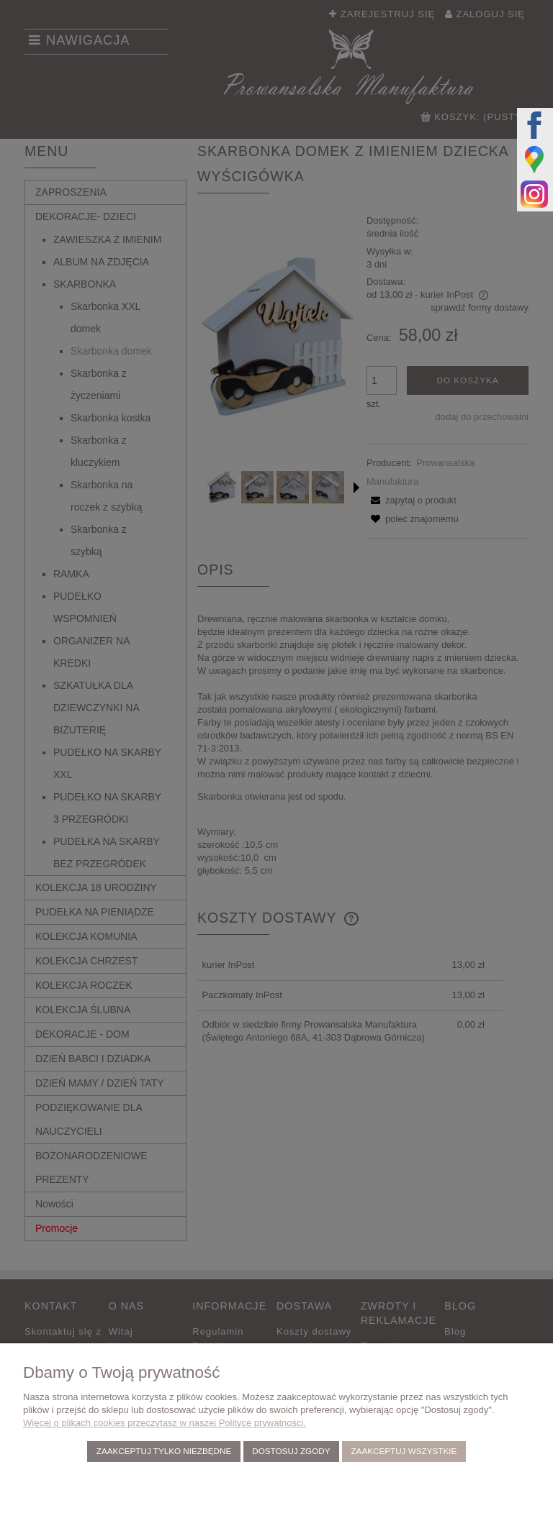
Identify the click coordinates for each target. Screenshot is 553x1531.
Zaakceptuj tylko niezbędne (163, 1450)
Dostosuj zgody (291, 1450)
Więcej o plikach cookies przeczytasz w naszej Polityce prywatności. (164, 1422)
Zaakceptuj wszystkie (404, 1450)
